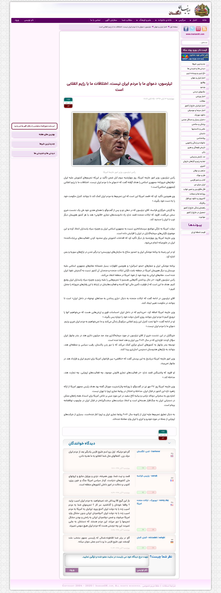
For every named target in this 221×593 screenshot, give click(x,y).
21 (143, 547)
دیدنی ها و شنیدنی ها (198, 69)
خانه (204, 20)
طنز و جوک (203, 175)
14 (153, 547)
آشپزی (204, 166)
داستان (204, 134)
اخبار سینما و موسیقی (198, 110)
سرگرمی (181, 20)
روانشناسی (203, 138)
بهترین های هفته (47, 134)
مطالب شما (127, 20)
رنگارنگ (204, 203)
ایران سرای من (201, 185)
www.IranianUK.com (195, 34)
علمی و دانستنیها (200, 129)
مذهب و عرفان (201, 171)
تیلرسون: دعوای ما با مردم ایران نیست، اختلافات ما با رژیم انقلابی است (125, 27)
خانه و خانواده (163, 20)
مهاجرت (204, 217)
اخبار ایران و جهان (160, 27)
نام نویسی (29, 20)
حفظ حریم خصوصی (150, 586)
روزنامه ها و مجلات (199, 194)
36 (143, 529)
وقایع (205, 83)
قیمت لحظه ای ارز (200, 232)
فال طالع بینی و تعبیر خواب (196, 189)
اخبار (193, 20)
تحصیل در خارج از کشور (198, 213)
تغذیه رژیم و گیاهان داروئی (196, 162)
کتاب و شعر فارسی (199, 180)
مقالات (204, 101)
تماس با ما (95, 20)
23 (153, 468)
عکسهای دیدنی (201, 92)
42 (143, 492)
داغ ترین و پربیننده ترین (197, 73)
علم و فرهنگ (143, 20)
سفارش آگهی (111, 20)
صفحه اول (174, 27)
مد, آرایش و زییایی (199, 157)
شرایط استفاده (169, 586)
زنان (205, 152)
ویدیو (204, 87)
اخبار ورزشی (202, 97)
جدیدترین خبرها (200, 64)
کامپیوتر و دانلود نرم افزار (197, 199)
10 (153, 529)
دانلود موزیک (202, 115)
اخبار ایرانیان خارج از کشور (197, 106)
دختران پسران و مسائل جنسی (195, 120)
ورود (17, 20)
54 (143, 468)
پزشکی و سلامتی (200, 124)
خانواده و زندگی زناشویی (197, 143)
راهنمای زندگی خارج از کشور (196, 208)
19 (153, 492)
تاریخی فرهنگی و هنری (198, 148)
